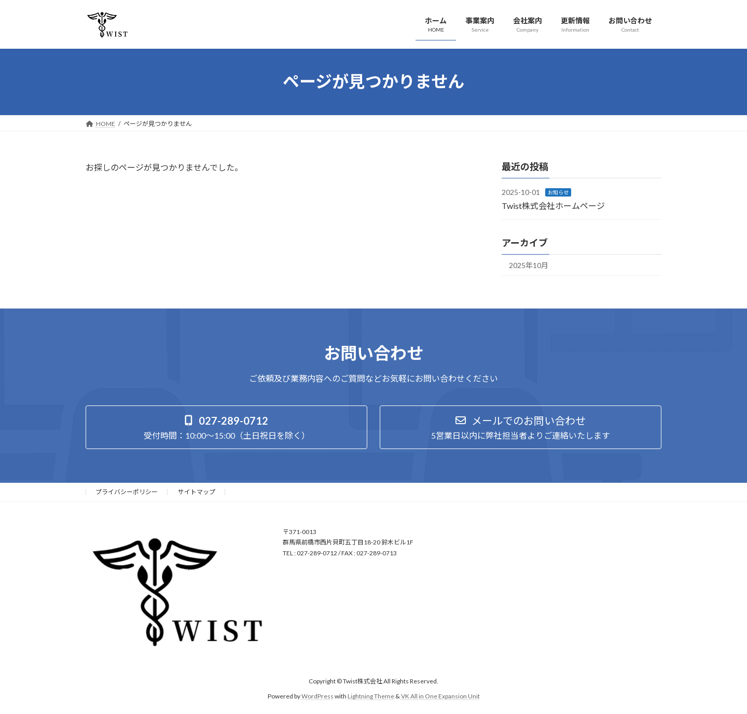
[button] (226, 427)
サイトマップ (196, 492)
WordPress (317, 695)
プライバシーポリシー (126, 492)
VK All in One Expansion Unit (440, 695)
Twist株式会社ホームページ (553, 205)
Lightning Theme (371, 695)
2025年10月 (528, 265)
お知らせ (558, 192)
